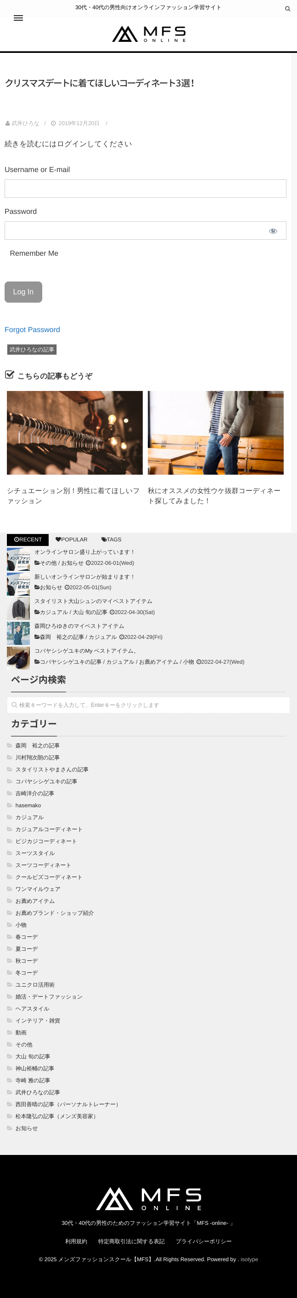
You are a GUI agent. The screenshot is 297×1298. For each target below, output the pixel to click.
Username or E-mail (37, 170)
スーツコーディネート (44, 865)
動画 (21, 1032)
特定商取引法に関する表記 (131, 1241)
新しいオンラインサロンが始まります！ (84, 577)
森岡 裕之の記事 (62, 637)
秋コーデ (27, 961)
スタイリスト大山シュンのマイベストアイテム (93, 601)
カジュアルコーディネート (49, 829)
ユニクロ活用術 (35, 985)
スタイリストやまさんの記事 (52, 769)
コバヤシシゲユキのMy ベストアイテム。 (86, 651)
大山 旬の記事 (90, 612)
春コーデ (27, 937)
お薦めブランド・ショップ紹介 (55, 913)
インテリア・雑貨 (38, 1020)
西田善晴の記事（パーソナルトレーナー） (68, 1104)
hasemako (28, 805)
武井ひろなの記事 (32, 349)
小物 (188, 662)
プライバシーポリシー (204, 1241)
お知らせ (73, 563)
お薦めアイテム (159, 662)
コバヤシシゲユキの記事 (71, 662)
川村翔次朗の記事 (38, 757)
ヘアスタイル (33, 1008)
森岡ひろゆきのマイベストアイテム (79, 626)
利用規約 (76, 1241)
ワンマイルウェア (38, 889)
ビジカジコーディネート (47, 841)
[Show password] (273, 230)
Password (21, 212)
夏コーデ (27, 949)
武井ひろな (25, 123)
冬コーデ (27, 973)
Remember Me (33, 254)
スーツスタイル (35, 853)
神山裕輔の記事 (35, 1068)
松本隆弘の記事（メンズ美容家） (57, 1116)
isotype (249, 1259)
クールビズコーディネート (49, 877)
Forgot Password (32, 330)
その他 (48, 563)
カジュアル (54, 612)
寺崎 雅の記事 (33, 1080)
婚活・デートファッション (49, 997)
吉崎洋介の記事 (35, 793)
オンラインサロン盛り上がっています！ (84, 552)
